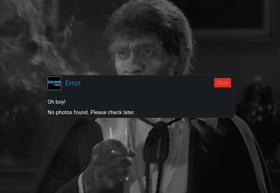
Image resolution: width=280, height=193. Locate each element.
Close (222, 83)
